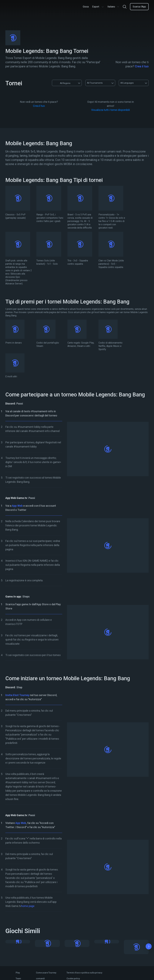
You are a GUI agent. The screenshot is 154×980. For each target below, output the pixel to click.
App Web (17, 505)
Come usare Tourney (46, 972)
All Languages (127, 83)
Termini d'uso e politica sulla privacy (84, 972)
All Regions (62, 82)
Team (18, 978)
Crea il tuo (142, 66)
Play (18, 972)
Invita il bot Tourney (17, 695)
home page (27, 906)
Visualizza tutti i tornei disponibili (110, 109)
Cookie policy (73, 978)
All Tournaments (95, 83)
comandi (40, 978)
